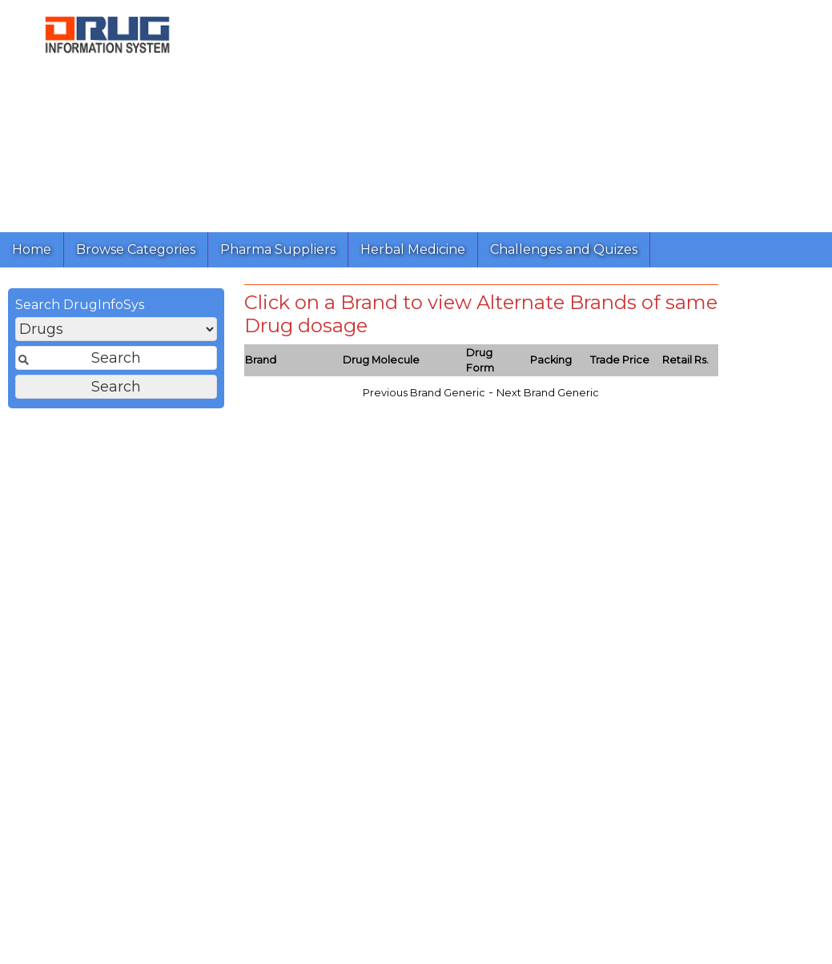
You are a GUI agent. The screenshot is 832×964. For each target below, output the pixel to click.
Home (31, 249)
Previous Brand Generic (424, 393)
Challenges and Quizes (563, 249)
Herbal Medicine (412, 249)
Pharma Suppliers (278, 249)
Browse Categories (135, 249)
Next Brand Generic (547, 393)
